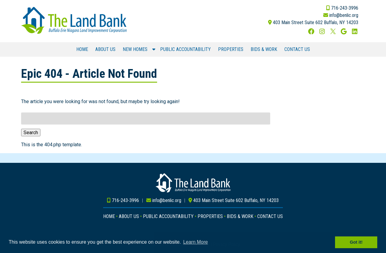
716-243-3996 (344, 8)
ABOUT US (105, 49)
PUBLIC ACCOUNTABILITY (185, 49)
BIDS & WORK (264, 49)
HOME (82, 49)
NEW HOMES (135, 49)
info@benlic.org (343, 15)
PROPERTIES (230, 49)
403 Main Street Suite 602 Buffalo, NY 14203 (315, 22)
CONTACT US (297, 49)
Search (31, 132)
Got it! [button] (356, 242)
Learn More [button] (195, 242)
